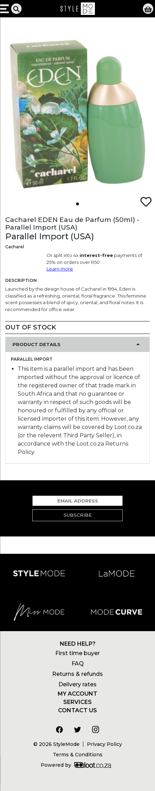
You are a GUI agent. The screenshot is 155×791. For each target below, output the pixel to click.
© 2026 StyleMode (56, 744)
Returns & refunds (77, 674)
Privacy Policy (104, 744)
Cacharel (14, 246)
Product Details (36, 344)
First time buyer (77, 653)
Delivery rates (77, 684)
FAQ (78, 663)
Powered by (76, 765)
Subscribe (78, 515)
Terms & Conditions (78, 754)
